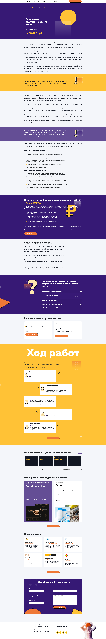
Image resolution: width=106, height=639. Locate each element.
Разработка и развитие (37, 631)
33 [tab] (77, 469)
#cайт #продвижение (69, 543)
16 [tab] (59, 469)
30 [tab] (74, 469)
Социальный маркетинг (37, 629)
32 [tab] (76, 469)
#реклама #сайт (68, 560)
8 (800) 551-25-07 (61, 624)
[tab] (61, 291)
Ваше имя (31, 588)
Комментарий (55, 593)
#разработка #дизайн (29, 543)
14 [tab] (57, 469)
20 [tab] (63, 469)
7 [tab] (50, 469)
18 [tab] (61, 469)
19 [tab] (62, 469)
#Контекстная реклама (30, 482)
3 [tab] (46, 469)
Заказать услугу (75, 1)
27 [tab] (70, 469)
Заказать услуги (30, 233)
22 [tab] (65, 469)
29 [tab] (73, 469)
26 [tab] (69, 469)
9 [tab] (52, 469)
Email (39, 596)
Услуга (54, 588)
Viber (32, 598)
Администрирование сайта (38, 633)
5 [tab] (48, 469)
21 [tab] (64, 469)
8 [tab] (51, 469)
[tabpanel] (31, 461)
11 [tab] (54, 469)
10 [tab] (53, 469)
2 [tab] (44, 469)
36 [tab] (80, 469)
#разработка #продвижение (51, 543)
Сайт (35, 486)
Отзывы (44, 1)
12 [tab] (55, 469)
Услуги (39, 1)
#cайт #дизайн (28, 559)
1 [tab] (43, 469)
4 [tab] (47, 469)
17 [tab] (60, 469)
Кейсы (33, 1)
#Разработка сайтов (32, 483)
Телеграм (33, 595)
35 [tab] (79, 469)
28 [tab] (72, 469)
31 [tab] (75, 469)
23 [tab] (66, 469)
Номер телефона (32, 600)
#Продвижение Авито (38, 482)
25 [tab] (68, 469)
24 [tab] (67, 469)
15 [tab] (58, 469)
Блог (50, 1)
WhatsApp (33, 596)
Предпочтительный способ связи (35, 593)
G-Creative (27, 1)
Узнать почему (31, 191)
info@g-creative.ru (61, 626)
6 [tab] (49, 469)
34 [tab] (78, 469)
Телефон (39, 595)
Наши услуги (37, 624)
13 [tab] (56, 469)
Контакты (55, 1)
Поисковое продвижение (38, 626)
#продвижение (48, 559)
